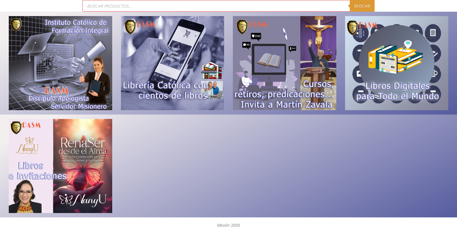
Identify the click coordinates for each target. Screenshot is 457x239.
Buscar (362, 5)
